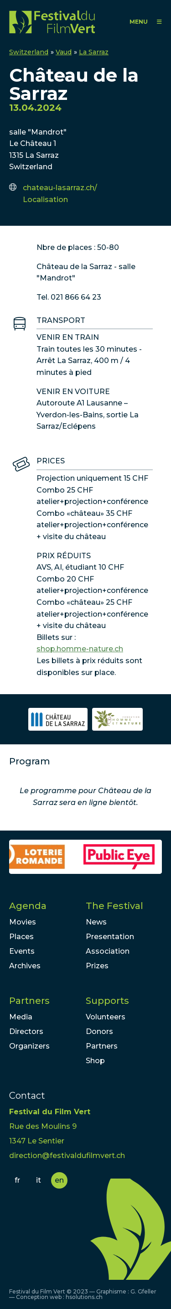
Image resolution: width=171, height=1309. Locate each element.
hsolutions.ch (84, 1296)
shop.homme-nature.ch (79, 648)
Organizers (29, 1046)
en (59, 1180)
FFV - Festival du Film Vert (52, 21)
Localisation (45, 199)
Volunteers (105, 1017)
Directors (26, 1031)
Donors (99, 1031)
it (38, 1180)
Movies (22, 922)
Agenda (28, 905)
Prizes (97, 965)
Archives (25, 965)
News (96, 922)
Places (21, 936)
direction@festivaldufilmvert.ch (67, 1155)
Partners (29, 1000)
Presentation (110, 936)
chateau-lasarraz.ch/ (60, 187)
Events (22, 951)
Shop (95, 1060)
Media (20, 1017)
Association (108, 951)
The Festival (114, 905)
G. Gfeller (143, 1291)
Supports (107, 1000)
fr (17, 1180)
